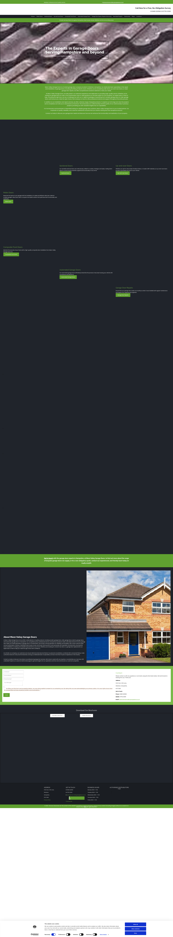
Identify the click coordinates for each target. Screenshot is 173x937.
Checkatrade (69, 801)
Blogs (133, 16)
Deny (135, 495)
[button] (8, 201)
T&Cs (85, 807)
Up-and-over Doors (58, 16)
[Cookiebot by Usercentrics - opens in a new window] (34, 497)
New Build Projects (117, 16)
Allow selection (135, 491)
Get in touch (48, 558)
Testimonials (127, 16)
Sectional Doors (48, 16)
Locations (138, 16)
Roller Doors (40, 16)
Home (32, 16)
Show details (103, 497)
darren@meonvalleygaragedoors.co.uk (113, 2)
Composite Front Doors (70, 16)
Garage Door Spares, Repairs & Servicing (101, 16)
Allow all (135, 487)
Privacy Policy (47, 800)
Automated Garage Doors (84, 16)
